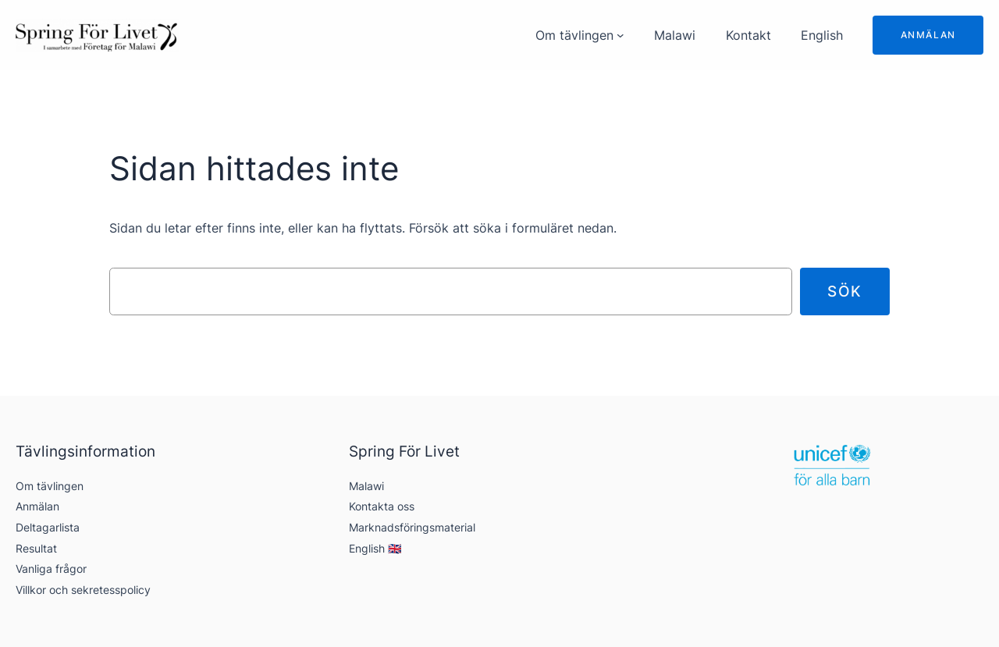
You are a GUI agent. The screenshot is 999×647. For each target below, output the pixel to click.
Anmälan (928, 35)
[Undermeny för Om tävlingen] (620, 35)
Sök (844, 291)
